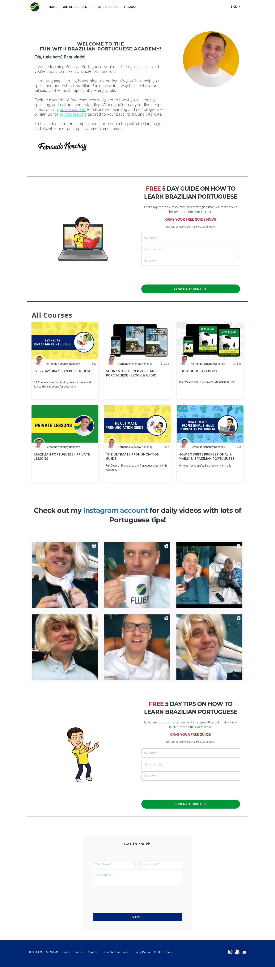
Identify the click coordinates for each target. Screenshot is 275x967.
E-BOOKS (130, 6)
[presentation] (170, 275)
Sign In (236, 6)
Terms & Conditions (115, 951)
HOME (53, 6)
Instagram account (115, 510)
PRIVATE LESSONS (105, 6)
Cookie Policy (163, 951)
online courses (73, 109)
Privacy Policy (141, 951)
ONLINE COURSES (75, 6)
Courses (79, 951)
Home (66, 951)
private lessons (73, 114)
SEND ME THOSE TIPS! (191, 288)
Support (93, 951)
